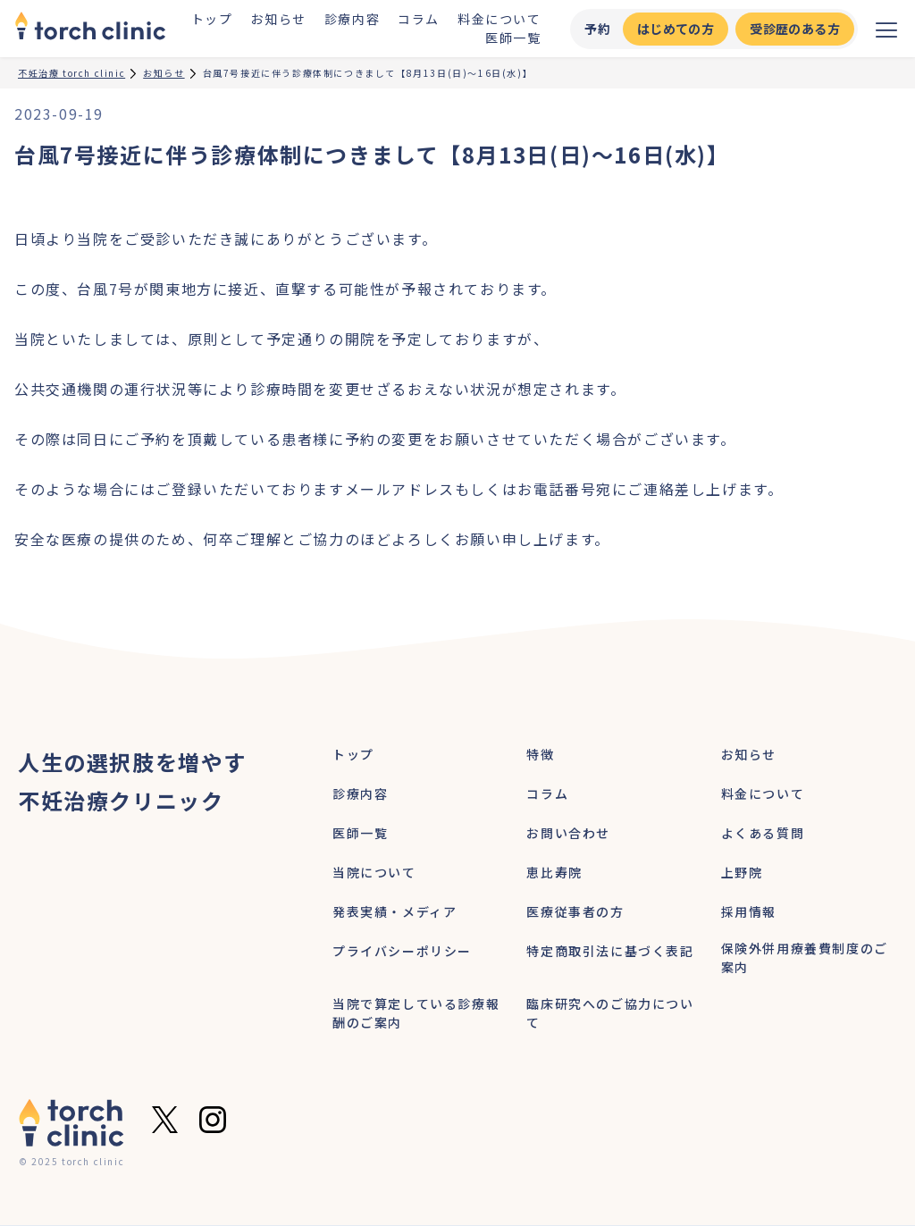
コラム (419, 19)
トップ (212, 19)
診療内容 (352, 19)
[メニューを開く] (886, 28)
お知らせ (278, 19)
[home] (90, 29)
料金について (499, 19)
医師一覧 (513, 37)
